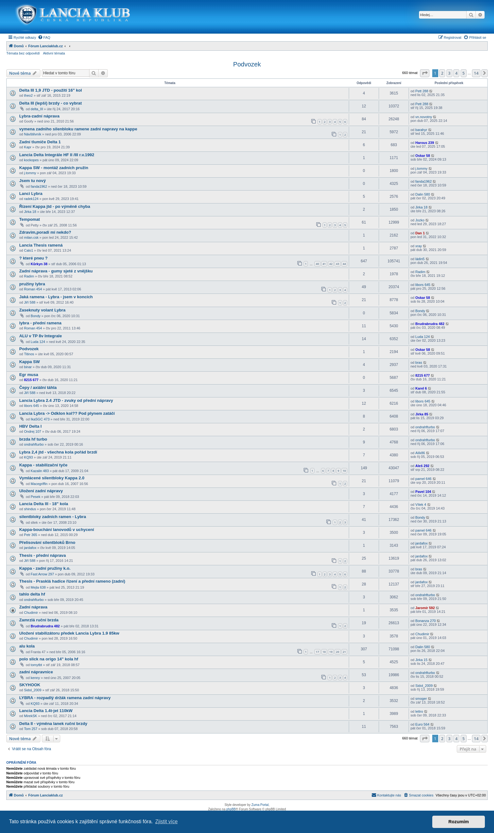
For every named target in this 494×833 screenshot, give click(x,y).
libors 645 (422, 285)
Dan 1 (420, 233)
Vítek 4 (420, 504)
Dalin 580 (422, 194)
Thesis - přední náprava (42, 555)
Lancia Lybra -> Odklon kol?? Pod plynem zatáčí (67, 413)
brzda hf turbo (33, 439)
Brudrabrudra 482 (429, 324)
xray (418, 246)
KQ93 (28, 457)
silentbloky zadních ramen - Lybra (52, 516)
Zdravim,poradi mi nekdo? (45, 232)
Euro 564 (422, 724)
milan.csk (31, 237)
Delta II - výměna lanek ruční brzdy (53, 723)
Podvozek (247, 64)
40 (317, 264)
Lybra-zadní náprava (39, 116)
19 (330, 652)
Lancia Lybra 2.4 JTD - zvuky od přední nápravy (66, 400)
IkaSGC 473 (40, 419)
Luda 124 (38, 342)
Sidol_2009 (32, 690)
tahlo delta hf (32, 594)
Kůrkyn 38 (39, 264)
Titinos (29, 354)
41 (324, 264)
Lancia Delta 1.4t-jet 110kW (45, 710)
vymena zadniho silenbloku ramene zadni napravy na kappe (78, 129)
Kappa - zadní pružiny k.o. (45, 568)
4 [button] (456, 73)
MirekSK (30, 716)
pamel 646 (423, 479)
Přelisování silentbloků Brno (47, 542)
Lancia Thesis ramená (41, 245)
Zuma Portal (259, 805)
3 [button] (449, 73)
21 (344, 652)
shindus (30, 509)
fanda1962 (39, 186)
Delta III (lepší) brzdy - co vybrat (50, 103)
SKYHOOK (29, 684)
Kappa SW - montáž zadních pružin (53, 167)
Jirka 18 (30, 212)
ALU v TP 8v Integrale (40, 336)
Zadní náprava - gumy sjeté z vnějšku (56, 271)
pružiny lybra (32, 284)
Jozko (419, 220)
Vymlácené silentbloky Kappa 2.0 (51, 478)
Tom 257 (30, 729)
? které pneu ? (33, 258)
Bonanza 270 (425, 621)
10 (344, 471)
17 (317, 652)
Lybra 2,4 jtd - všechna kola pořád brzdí (58, 452)
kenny (35, 678)
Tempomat (29, 219)
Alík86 (420, 453)
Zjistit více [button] (166, 821)
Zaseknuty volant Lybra (42, 310)
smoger (421, 698)
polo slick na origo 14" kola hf (48, 659)
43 (337, 264)
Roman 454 (33, 289)
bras (418, 362)
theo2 (28, 95)
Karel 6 (421, 388)
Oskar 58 (422, 155)
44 (344, 264)
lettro (419, 711)
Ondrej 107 (32, 431)
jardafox (30, 548)
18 (324, 652)
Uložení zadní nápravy (41, 490)
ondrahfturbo (425, 427)
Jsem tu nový (32, 180)
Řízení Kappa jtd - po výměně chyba (54, 206)
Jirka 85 (421, 414)
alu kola (27, 646)
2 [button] (442, 73)
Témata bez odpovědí (23, 53)
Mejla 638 (38, 587)
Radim (29, 276)
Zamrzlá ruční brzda (39, 620)
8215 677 (31, 380)
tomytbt (36, 665)
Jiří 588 (29, 302)
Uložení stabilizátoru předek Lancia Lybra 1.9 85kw (69, 633)
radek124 (31, 199)
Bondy (35, 316)
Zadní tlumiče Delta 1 (40, 142)
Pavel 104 (423, 492)
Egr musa (28, 374)
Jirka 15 (421, 660)
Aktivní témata (54, 53)
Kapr (27, 147)
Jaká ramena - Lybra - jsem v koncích (56, 296)
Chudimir (31, 612)
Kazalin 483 (40, 471)
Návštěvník (32, 134)
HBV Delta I (30, 426)
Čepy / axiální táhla (38, 387)
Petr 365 (30, 535)
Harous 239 (424, 143)
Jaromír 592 (425, 608)
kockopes (31, 160)
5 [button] (463, 73)
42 (330, 264)
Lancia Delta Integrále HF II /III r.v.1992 (56, 154)
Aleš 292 (422, 466)
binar (28, 367)
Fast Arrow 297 (42, 574)
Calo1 (28, 250)
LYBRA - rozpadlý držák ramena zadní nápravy (65, 697)
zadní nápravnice (36, 672)
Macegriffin (39, 484)
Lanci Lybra (31, 193)
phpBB (231, 809)
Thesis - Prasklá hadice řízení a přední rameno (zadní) (72, 581)
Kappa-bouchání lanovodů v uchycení (56, 529)
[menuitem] (44, 37)
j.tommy (30, 173)
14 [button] (476, 73)
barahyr (421, 130)
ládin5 (419, 259)
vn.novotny (423, 117)
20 (337, 652)
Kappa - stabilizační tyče (43, 465)
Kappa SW (29, 361)
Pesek (35, 497)
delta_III (37, 109)
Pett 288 (421, 91)
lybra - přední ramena (40, 323)
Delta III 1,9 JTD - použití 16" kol (50, 90)
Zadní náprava (33, 607)
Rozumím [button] (458, 821)
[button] (424, 73)
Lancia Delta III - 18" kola (43, 503)
